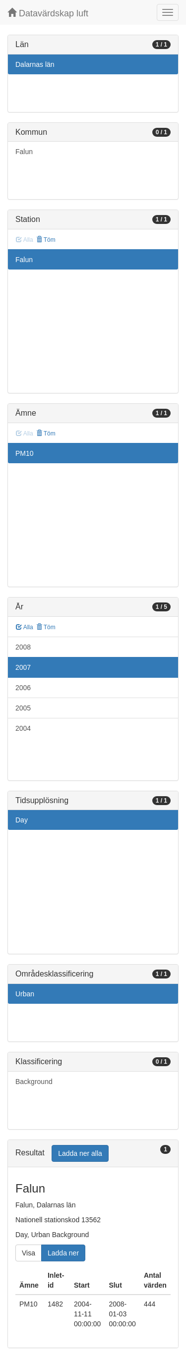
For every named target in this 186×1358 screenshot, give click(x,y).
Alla (24, 627)
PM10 (24, 453)
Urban (24, 994)
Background (34, 1082)
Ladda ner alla (80, 1153)
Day (21, 820)
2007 (23, 667)
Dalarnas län (35, 64)
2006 (23, 688)
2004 (23, 728)
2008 (23, 647)
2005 (23, 708)
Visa (28, 1253)
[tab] (93, 1153)
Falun (24, 152)
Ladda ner (63, 1253)
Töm (46, 239)
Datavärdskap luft (47, 13)
